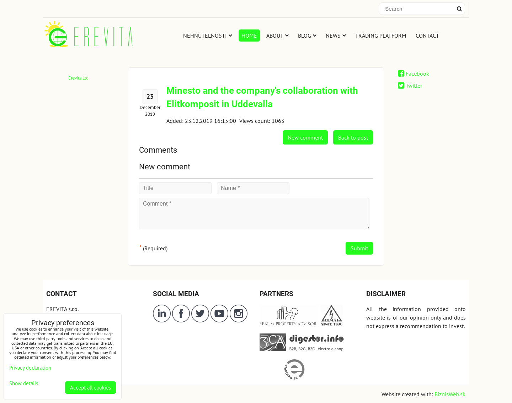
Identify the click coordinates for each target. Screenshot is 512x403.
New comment (305, 137)
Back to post (353, 137)
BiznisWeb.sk (449, 394)
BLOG (307, 35)
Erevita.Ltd (78, 78)
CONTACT (427, 35)
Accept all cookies (90, 387)
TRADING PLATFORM (380, 35)
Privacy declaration (30, 367)
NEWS (336, 35)
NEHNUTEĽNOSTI (207, 35)
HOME (249, 35)
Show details (23, 384)
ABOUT (277, 35)
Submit (359, 248)
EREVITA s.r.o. (62, 308)
